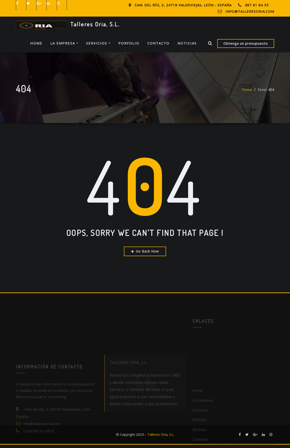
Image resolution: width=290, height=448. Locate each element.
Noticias (187, 46)
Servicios (98, 46)
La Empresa (64, 46)
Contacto (158, 46)
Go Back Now (145, 254)
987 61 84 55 (257, 5)
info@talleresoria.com (249, 11)
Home (36, 46)
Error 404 (266, 96)
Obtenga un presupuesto (245, 46)
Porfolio (128, 46)
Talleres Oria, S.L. (95, 24)
